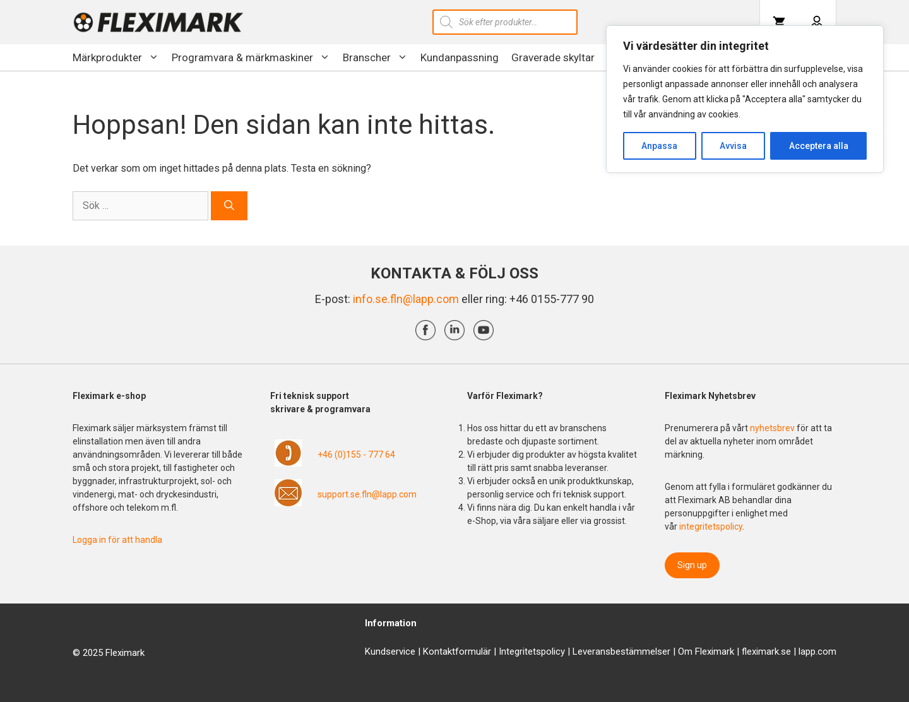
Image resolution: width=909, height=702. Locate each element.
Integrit (513, 651)
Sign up (692, 565)
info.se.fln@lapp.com (406, 299)
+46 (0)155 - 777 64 (356, 454)
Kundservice (390, 651)
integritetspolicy (710, 526)
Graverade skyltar (553, 57)
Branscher (378, 57)
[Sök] (229, 205)
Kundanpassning (459, 57)
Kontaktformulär (457, 651)
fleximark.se (766, 651)
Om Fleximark (706, 651)
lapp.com (817, 651)
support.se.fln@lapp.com (367, 494)
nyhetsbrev (773, 428)
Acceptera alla (818, 146)
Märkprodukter (119, 57)
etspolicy (546, 651)
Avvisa (733, 146)
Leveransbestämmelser (621, 651)
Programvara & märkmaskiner (254, 57)
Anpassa (659, 146)
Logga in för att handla (117, 540)
